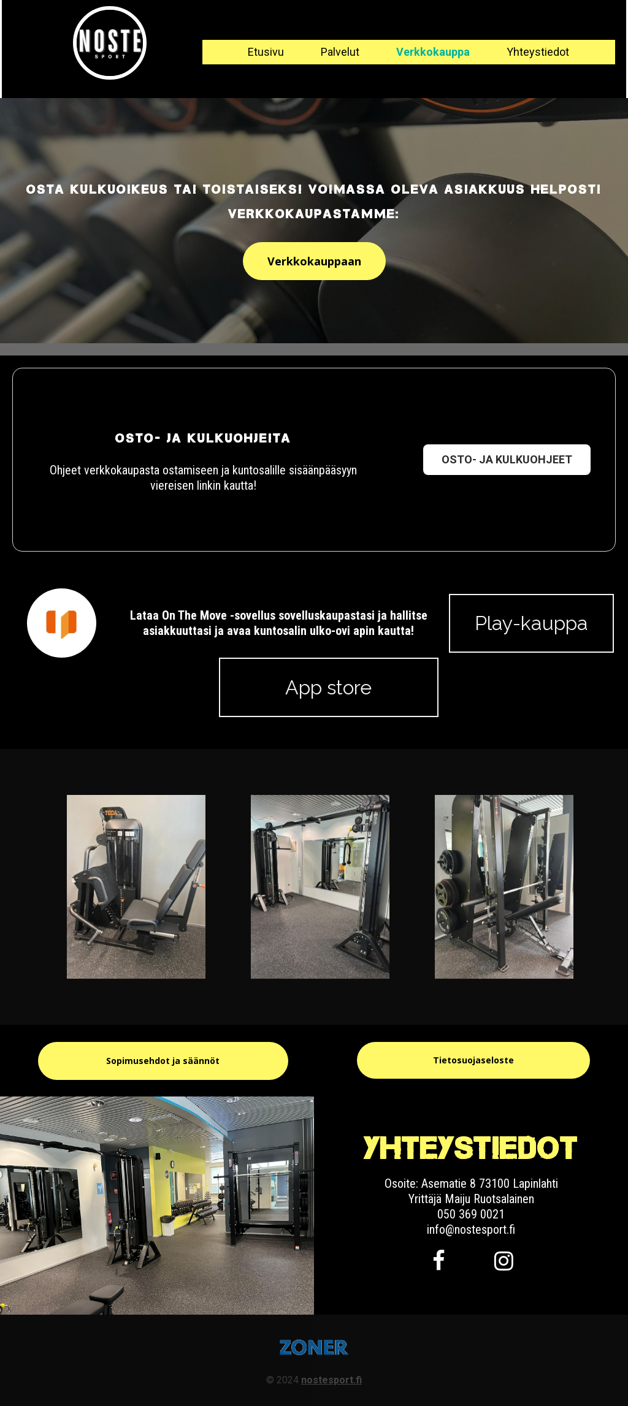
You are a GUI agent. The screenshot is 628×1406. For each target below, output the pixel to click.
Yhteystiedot (538, 51)
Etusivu (266, 51)
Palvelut (340, 51)
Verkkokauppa (433, 51)
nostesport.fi (331, 1380)
